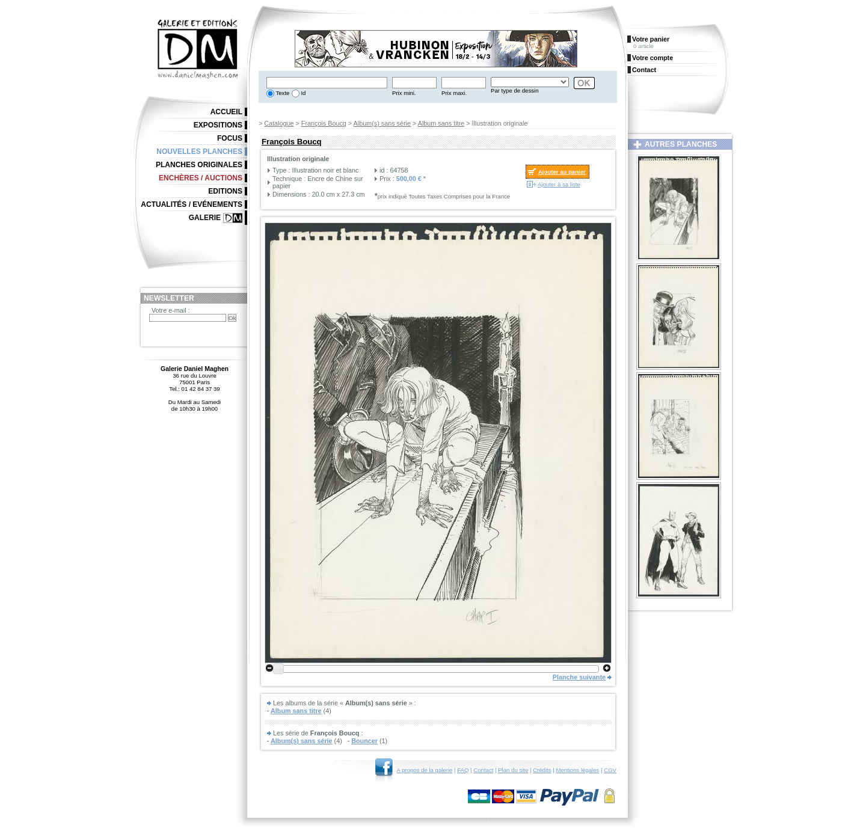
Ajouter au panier (562, 171)
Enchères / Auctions (200, 178)
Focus (229, 138)
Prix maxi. (454, 93)
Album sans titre (441, 123)
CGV (610, 770)
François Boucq (323, 123)
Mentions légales (577, 770)
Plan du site (513, 770)
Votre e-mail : (171, 310)
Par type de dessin (514, 90)
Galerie (205, 217)
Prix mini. (404, 93)
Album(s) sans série (382, 123)
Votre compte (652, 57)
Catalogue (278, 123)
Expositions (218, 125)
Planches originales (199, 165)
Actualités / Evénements (191, 204)
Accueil (226, 112)
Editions (225, 191)
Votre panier (650, 39)
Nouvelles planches (199, 151)
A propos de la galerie (425, 770)
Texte (281, 93)
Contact (483, 770)
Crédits (542, 770)
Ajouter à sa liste (559, 184)
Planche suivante (579, 677)
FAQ (462, 770)
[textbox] (326, 82)
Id (302, 93)
